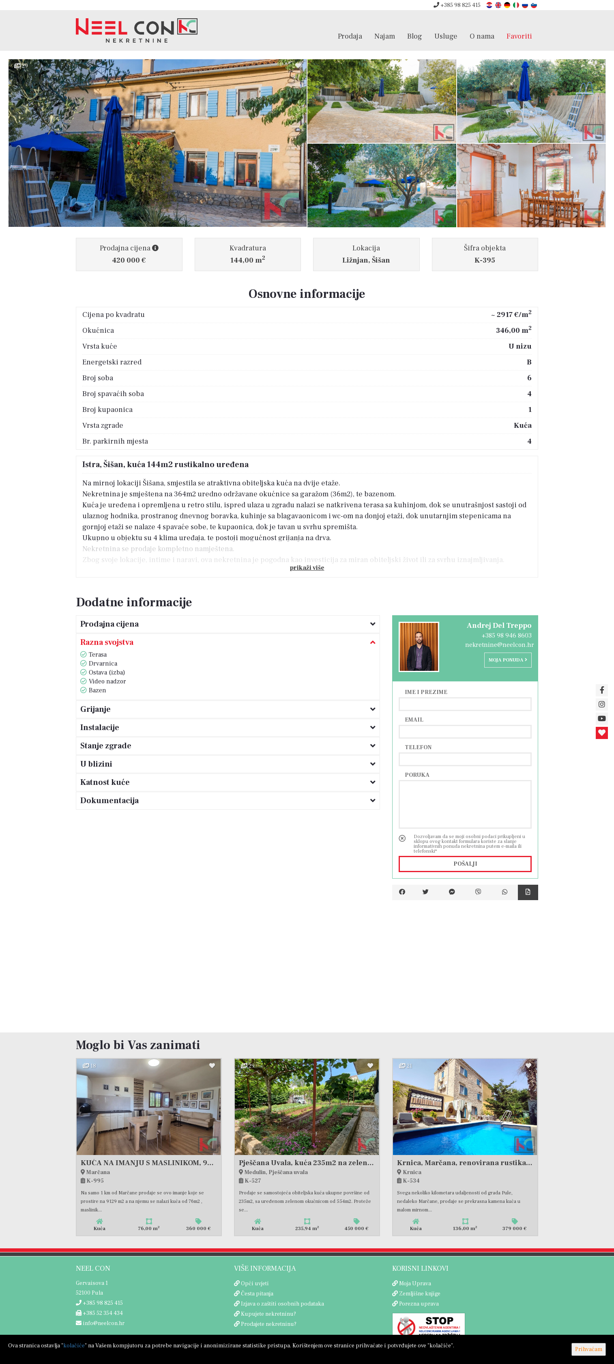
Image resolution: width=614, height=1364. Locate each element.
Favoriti (519, 36)
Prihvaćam (588, 1349)
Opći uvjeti (255, 1283)
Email (414, 719)
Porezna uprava (419, 1304)
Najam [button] (384, 36)
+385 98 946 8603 (507, 635)
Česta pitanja (257, 1293)
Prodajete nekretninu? (268, 1324)
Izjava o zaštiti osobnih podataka (282, 1304)
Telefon (418, 747)
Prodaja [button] (350, 36)
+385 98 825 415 (457, 5)
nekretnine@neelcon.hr (499, 645)
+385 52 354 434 (99, 1313)
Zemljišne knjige (419, 1293)
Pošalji (465, 864)
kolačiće (74, 1345)
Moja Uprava (415, 1283)
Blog (414, 36)
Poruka (417, 774)
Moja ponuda (508, 660)
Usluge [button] (445, 36)
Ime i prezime (426, 692)
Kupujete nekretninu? (268, 1314)
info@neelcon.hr (100, 1323)
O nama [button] (482, 36)
